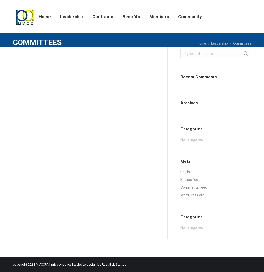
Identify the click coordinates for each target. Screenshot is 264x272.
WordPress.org (192, 195)
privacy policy (61, 264)
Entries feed (190, 180)
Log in (185, 172)
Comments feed (193, 187)
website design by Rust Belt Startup (100, 264)
